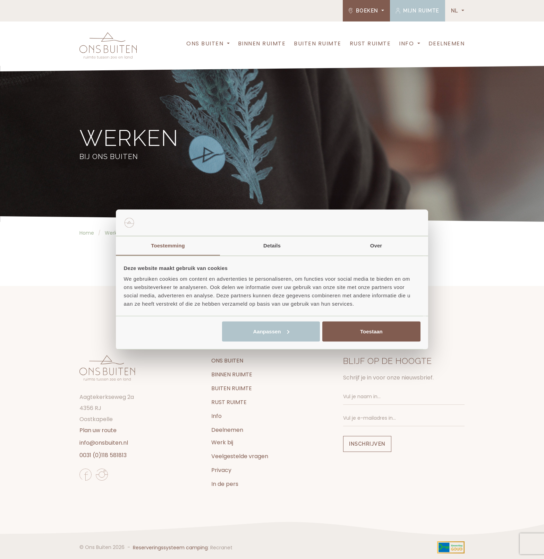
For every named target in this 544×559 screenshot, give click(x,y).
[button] (228, 43)
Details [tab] (272, 245)
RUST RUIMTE (370, 43)
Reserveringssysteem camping (170, 547)
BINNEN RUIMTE (262, 43)
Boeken (364, 11)
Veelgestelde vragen (239, 456)
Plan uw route (98, 430)
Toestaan (371, 331)
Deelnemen (446, 43)
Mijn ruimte (417, 11)
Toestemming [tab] (168, 245)
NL (455, 11)
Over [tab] (376, 245)
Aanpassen (271, 331)
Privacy (221, 470)
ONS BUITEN (204, 43)
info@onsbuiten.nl (103, 443)
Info (406, 43)
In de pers (224, 484)
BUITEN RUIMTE (317, 43)
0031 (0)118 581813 (103, 455)
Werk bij (222, 442)
